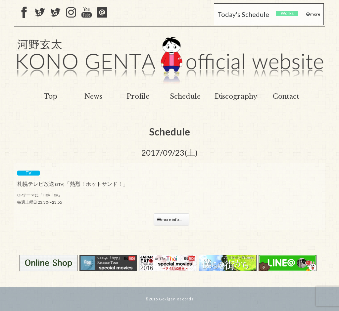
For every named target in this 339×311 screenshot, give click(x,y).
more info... (171, 219)
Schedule (185, 96)
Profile (137, 96)
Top (50, 96)
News (93, 96)
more (315, 14)
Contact (286, 96)
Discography (236, 96)
